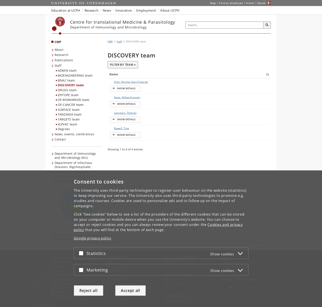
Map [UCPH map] (213, 3)
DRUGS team (67, 90)
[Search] (267, 25)
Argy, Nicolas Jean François (127, 82)
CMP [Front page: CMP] (58, 42)
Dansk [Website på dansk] (261, 3)
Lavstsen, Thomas (121, 132)
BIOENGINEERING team (75, 75)
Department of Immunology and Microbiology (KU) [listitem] (75, 155)
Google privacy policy (93, 238)
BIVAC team (66, 80)
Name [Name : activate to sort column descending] (113, 74)
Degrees (64, 129)
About (59, 50)
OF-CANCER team (71, 105)
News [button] (107, 10)
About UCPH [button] (169, 10)
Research (61, 55)
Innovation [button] (123, 10)
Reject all (88, 290)
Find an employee (231, 3)
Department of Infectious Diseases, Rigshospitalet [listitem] (73, 165)
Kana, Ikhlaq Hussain (123, 107)
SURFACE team (69, 110)
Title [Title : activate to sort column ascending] (153, 74)
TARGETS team (69, 119)
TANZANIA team (70, 114)
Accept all (130, 290)
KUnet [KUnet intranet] (250, 3)
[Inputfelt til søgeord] (224, 25)
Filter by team (123, 64)
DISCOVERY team (71, 85)
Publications (64, 60)
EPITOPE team (68, 95)
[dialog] (161, 238)
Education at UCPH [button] (65, 10)
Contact (60, 139)
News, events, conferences (74, 134)
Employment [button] (146, 10)
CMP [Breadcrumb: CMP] (110, 41)
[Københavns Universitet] (58, 26)
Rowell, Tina (117, 157)
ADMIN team (67, 70)
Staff (58, 65)
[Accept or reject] (82, 253)
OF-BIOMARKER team (74, 100)
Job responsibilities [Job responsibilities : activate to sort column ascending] (208, 74)
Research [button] (91, 10)
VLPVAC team (67, 124)
